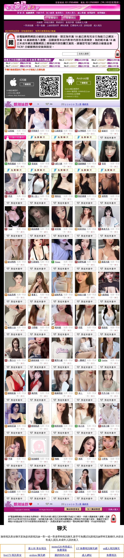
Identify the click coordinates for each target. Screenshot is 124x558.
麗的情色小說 (62, 555)
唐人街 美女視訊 (37, 548)
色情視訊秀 (34, 510)
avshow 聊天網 (37, 555)
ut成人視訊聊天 (111, 548)
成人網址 (87, 555)
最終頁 (85, 104)
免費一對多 (21, 131)
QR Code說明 (113, 70)
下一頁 (78, 104)
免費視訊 (111, 555)
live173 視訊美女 (13, 555)
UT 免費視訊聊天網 (86, 548)
